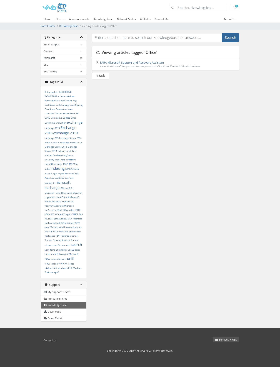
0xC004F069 (51, 96)
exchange (74, 122)
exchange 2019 (65, 133)
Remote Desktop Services (57, 240)
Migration (69, 205)
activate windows (66, 96)
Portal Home (48, 26)
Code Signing (62, 104)
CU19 (47, 117)
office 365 (49, 214)
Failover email (64, 151)
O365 (59, 210)
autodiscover (65, 100)
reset (54, 245)
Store (59, 19)
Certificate (50, 104)
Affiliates (145, 19)
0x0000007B (65, 92)
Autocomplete (52, 100)
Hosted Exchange (53, 163)
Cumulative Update (60, 117)
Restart (61, 245)
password (59, 227)
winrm (50, 272)
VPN (60, 263)
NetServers (50, 210)
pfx (46, 231)
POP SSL (52, 231)
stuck (53, 254)
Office (66, 210)
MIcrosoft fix (67, 188)
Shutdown (61, 249)
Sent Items (50, 249)
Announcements (79, 19)
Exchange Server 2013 (71, 142)
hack (63, 159)
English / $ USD (226, 339)
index (47, 168)
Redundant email (69, 235)
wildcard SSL (51, 268)
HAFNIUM (71, 159)
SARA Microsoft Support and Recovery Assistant (165, 64)
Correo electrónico (64, 113)
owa (47, 227)
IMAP (65, 163)
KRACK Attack (72, 168)
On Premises (75, 218)
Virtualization (51, 263)
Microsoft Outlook (60, 197)
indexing (58, 168)
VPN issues (68, 263)
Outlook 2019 (73, 222)
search (76, 244)
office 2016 (74, 210)
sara (68, 245)
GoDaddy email (52, 159)
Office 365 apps (63, 214)
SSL (72, 249)
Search (230, 37)
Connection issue (64, 109)
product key (75, 231)
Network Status (126, 19)
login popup (58, 173)
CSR (76, 113)
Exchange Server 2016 (56, 146)
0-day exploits (51, 92)
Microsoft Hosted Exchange (58, 192)
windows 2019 (65, 268)
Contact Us (161, 19)
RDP (58, 235)
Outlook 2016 (59, 222)
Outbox (48, 222)
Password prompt (73, 227)
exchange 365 (52, 138)
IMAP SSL (73, 163)
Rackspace (50, 235)
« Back (100, 76)
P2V (51, 227)
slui (68, 249)
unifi (70, 258)
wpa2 (56, 272)
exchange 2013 (52, 128)
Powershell (62, 231)
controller (49, 113)
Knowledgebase (103, 19)
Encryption (61, 122)
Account (229, 19)
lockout (48, 173)
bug (75, 100)
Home (47, 19)
